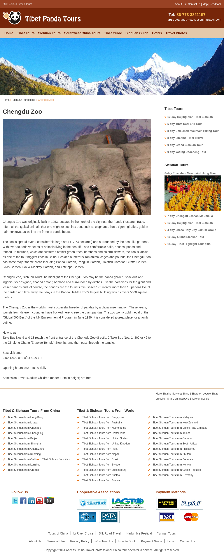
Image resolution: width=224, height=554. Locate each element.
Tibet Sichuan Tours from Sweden (101, 464)
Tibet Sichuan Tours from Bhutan (172, 454)
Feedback (215, 4)
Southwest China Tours (82, 33)
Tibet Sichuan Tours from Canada (172, 438)
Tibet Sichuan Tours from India (99, 448)
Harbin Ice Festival (139, 533)
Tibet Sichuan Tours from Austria (101, 475)
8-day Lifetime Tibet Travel (185, 138)
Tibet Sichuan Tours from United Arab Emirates (180, 427)
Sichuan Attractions (23, 99)
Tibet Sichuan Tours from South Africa (175, 443)
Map (205, 4)
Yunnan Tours (166, 533)
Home (9, 33)
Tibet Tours (26, 33)
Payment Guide (151, 541)
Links (171, 541)
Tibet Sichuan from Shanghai (24, 443)
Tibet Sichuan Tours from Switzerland (103, 433)
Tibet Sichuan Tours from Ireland (172, 433)
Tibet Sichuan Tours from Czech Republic (177, 469)
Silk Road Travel (110, 533)
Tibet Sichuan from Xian (56, 459)
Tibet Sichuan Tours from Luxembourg (104, 469)
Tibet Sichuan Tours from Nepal (100, 454)
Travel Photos (176, 33)
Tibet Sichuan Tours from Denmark (173, 459)
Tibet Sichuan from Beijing (23, 438)
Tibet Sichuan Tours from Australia (102, 422)
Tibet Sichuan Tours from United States (105, 438)
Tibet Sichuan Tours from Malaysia (173, 417)
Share (172, 393)
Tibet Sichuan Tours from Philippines (174, 448)
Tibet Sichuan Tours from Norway (172, 464)
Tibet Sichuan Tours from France (101, 480)
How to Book (127, 541)
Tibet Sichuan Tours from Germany (173, 475)
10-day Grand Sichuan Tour (185, 237)
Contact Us (187, 541)
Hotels (157, 33)
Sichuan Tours (49, 33)
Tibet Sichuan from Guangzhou (26, 448)
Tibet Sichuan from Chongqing (25, 433)
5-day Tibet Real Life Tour (184, 124)
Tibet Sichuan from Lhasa (22, 422)
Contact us (194, 4)
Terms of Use (56, 541)
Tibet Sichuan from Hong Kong (26, 417)
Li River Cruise (83, 533)
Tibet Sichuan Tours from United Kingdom (106, 443)
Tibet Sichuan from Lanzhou (24, 464)
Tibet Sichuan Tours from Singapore (103, 417)
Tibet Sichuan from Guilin (22, 459)
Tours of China (58, 533)
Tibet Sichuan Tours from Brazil (100, 459)
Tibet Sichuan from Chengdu (24, 427)
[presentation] (168, 404)
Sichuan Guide (137, 33)
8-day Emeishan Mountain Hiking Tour (193, 131)
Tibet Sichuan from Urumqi (23, 469)
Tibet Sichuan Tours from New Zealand (175, 422)
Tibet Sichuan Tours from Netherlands (104, 427)
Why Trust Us (104, 541)
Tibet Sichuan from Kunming (24, 454)
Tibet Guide (113, 33)
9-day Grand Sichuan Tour (185, 145)
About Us (180, 4)
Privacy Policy (79, 541)
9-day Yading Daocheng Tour (186, 152)
